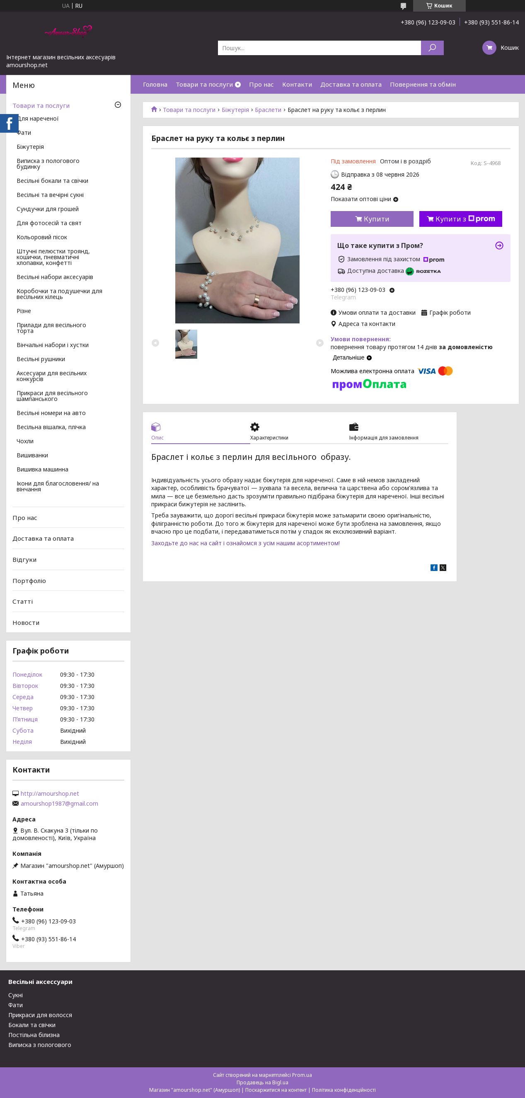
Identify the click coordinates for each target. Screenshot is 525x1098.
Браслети (268, 110)
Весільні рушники (41, 359)
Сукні (15, 995)
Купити (377, 218)
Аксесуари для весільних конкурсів (52, 376)
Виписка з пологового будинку (48, 164)
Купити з (465, 218)
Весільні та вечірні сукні (50, 195)
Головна (155, 84)
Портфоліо (29, 580)
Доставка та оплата (351, 84)
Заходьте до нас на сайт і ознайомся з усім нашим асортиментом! (245, 543)
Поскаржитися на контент (276, 1089)
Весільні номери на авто (51, 413)
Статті (22, 601)
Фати (24, 133)
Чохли (25, 441)
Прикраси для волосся (40, 1015)
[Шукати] (432, 48)
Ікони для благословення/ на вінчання (58, 487)
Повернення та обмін (423, 84)
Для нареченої (38, 119)
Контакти (297, 84)
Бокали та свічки (32, 1025)
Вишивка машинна (42, 469)
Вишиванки (32, 455)
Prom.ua (302, 1075)
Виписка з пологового (39, 1045)
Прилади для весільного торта (51, 328)
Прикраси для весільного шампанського (52, 396)
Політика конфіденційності (344, 1089)
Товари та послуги (204, 84)
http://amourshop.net (50, 793)
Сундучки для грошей (48, 209)
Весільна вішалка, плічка (51, 427)
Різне (24, 311)
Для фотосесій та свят (49, 223)
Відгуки (24, 559)
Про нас (261, 84)
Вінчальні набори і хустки (53, 345)
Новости (25, 622)
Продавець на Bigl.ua (262, 1082)
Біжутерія (235, 110)
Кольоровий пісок (42, 237)
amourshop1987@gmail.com (59, 803)
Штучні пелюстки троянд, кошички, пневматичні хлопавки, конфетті (53, 257)
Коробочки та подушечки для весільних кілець (59, 294)
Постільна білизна (34, 1035)
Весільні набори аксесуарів (55, 277)
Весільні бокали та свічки (52, 181)
